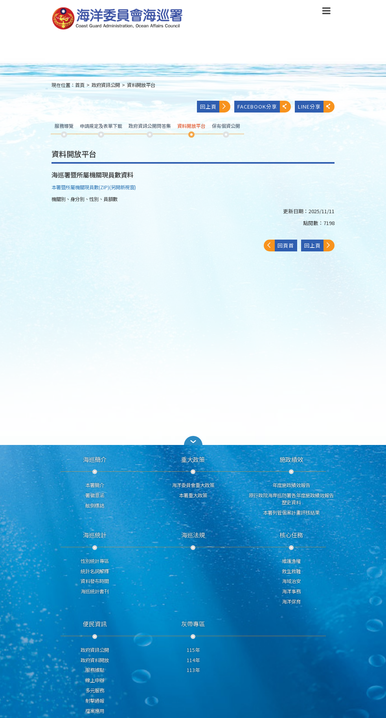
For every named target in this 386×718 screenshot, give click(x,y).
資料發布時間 (95, 581)
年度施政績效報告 (291, 485)
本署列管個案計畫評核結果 (291, 512)
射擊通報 (94, 700)
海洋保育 (291, 601)
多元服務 (94, 690)
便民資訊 (95, 623)
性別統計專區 (95, 561)
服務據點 (94, 670)
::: (47, 88)
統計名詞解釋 (95, 571)
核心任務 (291, 534)
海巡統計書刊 (95, 591)
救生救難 (291, 571)
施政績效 (291, 459)
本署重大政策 (193, 495)
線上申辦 (94, 680)
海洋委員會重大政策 (193, 485)
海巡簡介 (95, 459)
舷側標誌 (94, 505)
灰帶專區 (193, 623)
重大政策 (193, 459)
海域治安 (291, 581)
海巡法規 (193, 534)
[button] (193, 440)
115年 (193, 649)
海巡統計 (95, 534)
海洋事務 (291, 591)
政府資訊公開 (106, 85)
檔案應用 (94, 710)
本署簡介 (94, 485)
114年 (193, 660)
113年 (193, 670)
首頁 (80, 85)
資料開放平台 (141, 85)
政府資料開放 (95, 660)
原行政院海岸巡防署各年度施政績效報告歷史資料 (291, 499)
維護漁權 (291, 561)
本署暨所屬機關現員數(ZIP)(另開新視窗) (93, 187)
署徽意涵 (94, 495)
